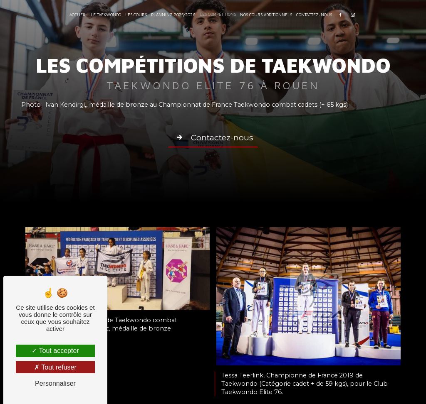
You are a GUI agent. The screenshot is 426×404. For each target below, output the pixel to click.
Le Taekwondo (106, 14)
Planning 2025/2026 (173, 14)
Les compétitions (218, 14)
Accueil (78, 14)
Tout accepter (55, 350)
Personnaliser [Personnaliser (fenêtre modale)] (55, 383)
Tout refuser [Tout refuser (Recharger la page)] (55, 367)
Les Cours (136, 14)
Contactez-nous (314, 14)
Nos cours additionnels (266, 14)
